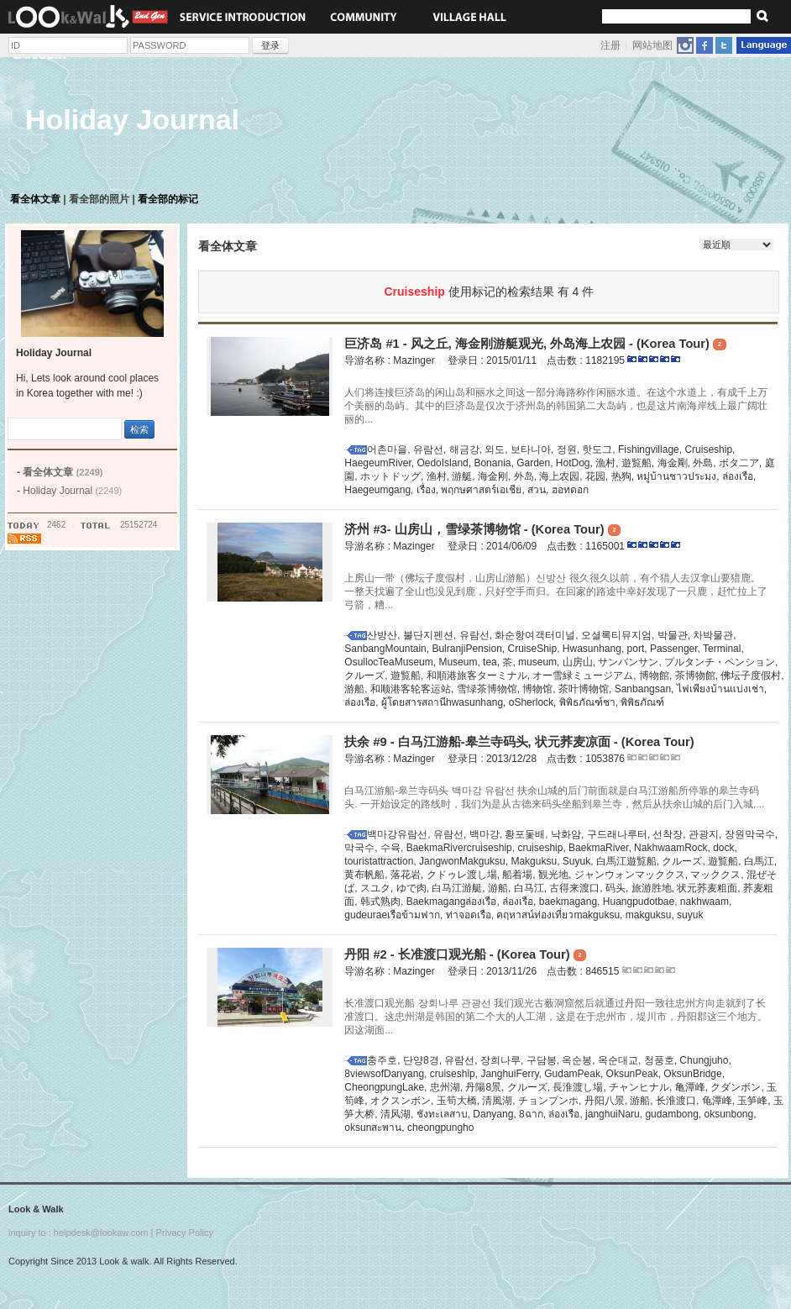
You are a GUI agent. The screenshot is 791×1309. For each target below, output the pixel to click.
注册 (610, 45)
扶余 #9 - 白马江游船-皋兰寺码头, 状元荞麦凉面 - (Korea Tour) (519, 742)
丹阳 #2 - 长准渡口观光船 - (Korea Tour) (465, 954)
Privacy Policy (183, 1233)
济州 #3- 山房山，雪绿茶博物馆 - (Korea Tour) (482, 529)
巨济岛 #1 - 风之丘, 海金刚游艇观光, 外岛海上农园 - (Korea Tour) (535, 343)
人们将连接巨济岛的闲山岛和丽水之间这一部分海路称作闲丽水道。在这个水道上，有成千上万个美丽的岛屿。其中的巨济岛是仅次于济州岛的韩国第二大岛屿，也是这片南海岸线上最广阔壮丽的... (555, 405)
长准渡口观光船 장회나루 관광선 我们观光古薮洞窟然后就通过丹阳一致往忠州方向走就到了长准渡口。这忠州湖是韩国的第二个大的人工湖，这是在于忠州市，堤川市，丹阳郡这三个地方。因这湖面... (555, 1016)
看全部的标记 (168, 199)
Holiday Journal (72, 491)
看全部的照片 (99, 199)
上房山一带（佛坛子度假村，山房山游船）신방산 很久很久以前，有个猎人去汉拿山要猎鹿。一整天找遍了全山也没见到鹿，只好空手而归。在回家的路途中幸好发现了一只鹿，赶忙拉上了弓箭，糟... (555, 591)
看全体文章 (35, 199)
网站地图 (652, 45)
